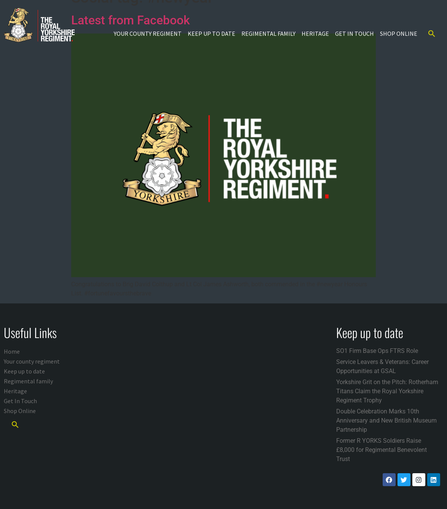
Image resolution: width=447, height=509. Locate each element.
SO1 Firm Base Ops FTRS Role (377, 350)
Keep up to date (211, 33)
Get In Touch (354, 33)
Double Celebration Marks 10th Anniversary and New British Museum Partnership (386, 420)
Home (12, 351)
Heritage (315, 33)
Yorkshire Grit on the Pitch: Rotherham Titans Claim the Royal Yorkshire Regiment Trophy (387, 391)
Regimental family (268, 33)
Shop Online (398, 33)
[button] (431, 33)
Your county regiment (148, 33)
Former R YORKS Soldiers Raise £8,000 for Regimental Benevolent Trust (381, 450)
